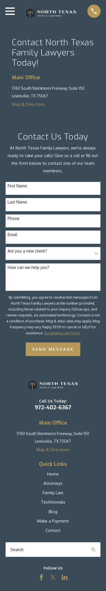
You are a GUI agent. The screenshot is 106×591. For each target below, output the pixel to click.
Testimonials (53, 502)
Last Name (17, 202)
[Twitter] (53, 577)
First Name (17, 186)
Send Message (53, 349)
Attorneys (53, 483)
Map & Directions (28, 104)
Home (53, 474)
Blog (53, 511)
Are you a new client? (27, 251)
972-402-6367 (53, 407)
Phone (14, 218)
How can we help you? (28, 267)
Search (16, 549)
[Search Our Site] (93, 549)
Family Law (53, 492)
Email (12, 234)
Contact (53, 530)
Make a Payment (53, 521)
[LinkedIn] (65, 577)
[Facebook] (41, 577)
